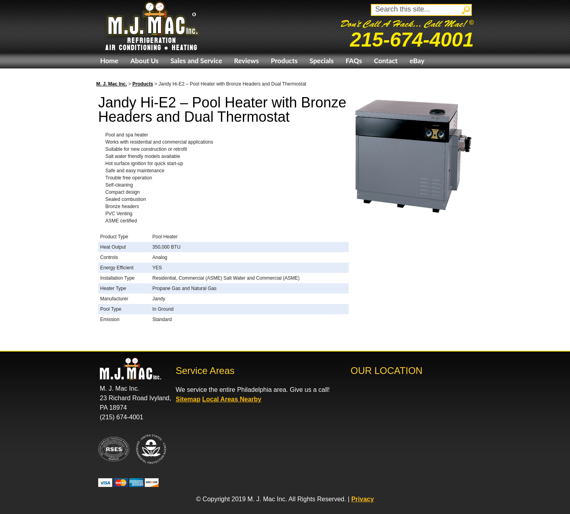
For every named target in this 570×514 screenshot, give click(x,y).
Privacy (362, 499)
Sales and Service (196, 60)
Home (109, 60)
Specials (322, 60)
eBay (416, 60)
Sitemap (188, 399)
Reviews (246, 60)
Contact (386, 60)
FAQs (353, 60)
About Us (144, 60)
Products (284, 60)
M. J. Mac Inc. (111, 84)
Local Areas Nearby (232, 399)
